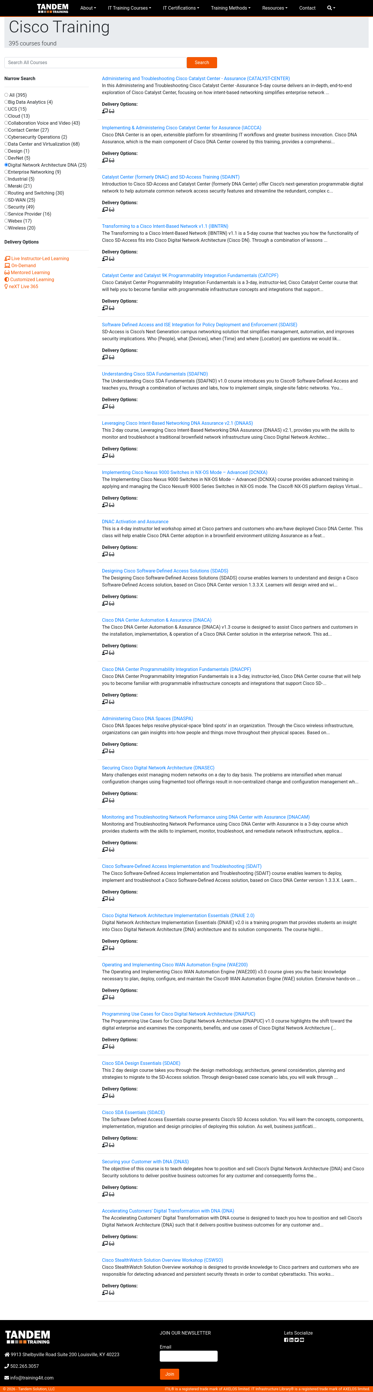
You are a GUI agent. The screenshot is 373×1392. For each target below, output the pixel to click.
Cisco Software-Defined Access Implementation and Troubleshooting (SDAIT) (182, 866)
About (86, 8)
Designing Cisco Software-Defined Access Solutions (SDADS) (165, 571)
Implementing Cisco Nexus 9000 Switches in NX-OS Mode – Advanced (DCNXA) (185, 472)
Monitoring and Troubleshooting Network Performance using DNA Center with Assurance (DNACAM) (206, 817)
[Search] (95, 62)
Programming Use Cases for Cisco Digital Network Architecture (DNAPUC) (178, 1014)
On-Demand (20, 265)
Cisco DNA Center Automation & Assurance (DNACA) (157, 620)
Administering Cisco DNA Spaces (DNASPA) (147, 718)
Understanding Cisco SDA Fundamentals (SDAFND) (155, 374)
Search (202, 62)
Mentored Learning (27, 272)
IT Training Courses (128, 8)
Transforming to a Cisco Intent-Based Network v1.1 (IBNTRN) (165, 226)
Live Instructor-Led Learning (36, 258)
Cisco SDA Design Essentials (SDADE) (141, 1063)
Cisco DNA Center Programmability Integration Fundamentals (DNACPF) (176, 669)
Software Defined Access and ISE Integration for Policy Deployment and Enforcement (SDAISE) (199, 324)
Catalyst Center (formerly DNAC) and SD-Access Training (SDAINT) (171, 177)
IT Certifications (179, 8)
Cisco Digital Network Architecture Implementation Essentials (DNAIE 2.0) (178, 915)
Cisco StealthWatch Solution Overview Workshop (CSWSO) (162, 1260)
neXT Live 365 (21, 286)
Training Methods (229, 8)
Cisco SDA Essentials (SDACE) (133, 1112)
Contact (307, 8)
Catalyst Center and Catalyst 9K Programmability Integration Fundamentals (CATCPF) (190, 275)
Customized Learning (29, 279)
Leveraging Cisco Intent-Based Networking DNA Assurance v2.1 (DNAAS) (177, 423)
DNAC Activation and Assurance (135, 521)
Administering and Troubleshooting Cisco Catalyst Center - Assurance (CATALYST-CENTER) (196, 78)
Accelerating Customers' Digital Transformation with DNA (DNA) (168, 1211)
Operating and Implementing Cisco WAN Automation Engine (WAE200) (175, 965)
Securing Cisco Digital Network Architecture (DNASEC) (158, 768)
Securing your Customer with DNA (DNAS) (145, 1161)
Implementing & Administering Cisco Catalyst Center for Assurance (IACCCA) (181, 128)
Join (169, 1374)
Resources (273, 8)
